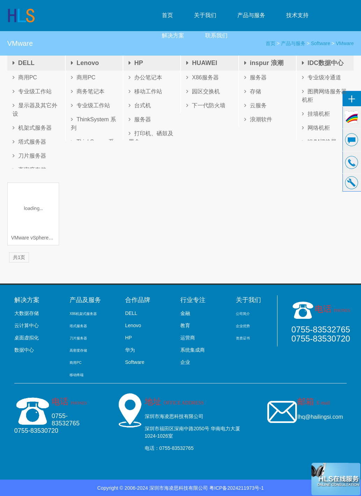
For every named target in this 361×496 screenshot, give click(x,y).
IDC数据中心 (323, 62)
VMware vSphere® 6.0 (33, 237)
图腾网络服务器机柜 (324, 95)
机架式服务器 (32, 128)
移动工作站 (145, 91)
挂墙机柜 (316, 114)
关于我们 (205, 15)
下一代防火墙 (205, 105)
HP (136, 62)
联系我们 (216, 35)
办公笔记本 (145, 77)
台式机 (140, 105)
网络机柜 (316, 128)
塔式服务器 (29, 142)
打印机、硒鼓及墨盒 (151, 137)
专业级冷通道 (321, 77)
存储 (252, 91)
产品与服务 (251, 15)
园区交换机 (203, 91)
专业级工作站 (32, 91)
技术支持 (297, 15)
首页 (167, 15)
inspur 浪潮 (263, 62)
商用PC (25, 77)
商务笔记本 (87, 91)
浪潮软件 (258, 119)
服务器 (140, 119)
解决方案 (173, 35)
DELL (24, 62)
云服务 (255, 105)
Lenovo (85, 62)
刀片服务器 (29, 156)
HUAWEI (201, 62)
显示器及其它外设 (35, 109)
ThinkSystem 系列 (93, 123)
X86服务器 (202, 77)
